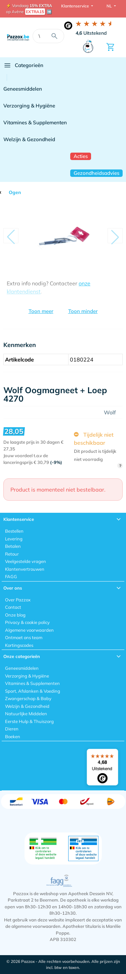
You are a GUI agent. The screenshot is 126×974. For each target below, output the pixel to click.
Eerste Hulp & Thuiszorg (29, 721)
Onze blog (15, 615)
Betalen (13, 546)
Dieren (11, 728)
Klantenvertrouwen (24, 569)
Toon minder (83, 311)
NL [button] (110, 5)
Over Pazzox (18, 599)
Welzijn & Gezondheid (29, 139)
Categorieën (23, 65)
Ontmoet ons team (23, 637)
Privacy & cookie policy (27, 622)
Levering (14, 538)
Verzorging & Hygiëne (29, 105)
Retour (12, 554)
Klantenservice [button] (75, 5)
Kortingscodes (19, 645)
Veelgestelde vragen (25, 561)
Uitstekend (91, 33)
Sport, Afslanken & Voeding (32, 691)
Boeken (12, 736)
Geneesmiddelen (22, 89)
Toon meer (41, 311)
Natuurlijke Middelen (26, 713)
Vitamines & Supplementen (35, 122)
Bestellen (14, 531)
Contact (13, 607)
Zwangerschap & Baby (28, 698)
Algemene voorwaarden (29, 630)
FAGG (11, 576)
